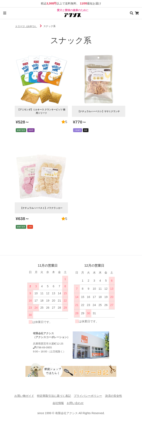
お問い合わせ (75, 403)
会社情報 (58, 403)
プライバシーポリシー (88, 395)
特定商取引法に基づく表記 (54, 395)
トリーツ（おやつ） (26, 26)
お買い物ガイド (24, 395)
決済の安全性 (113, 395)
